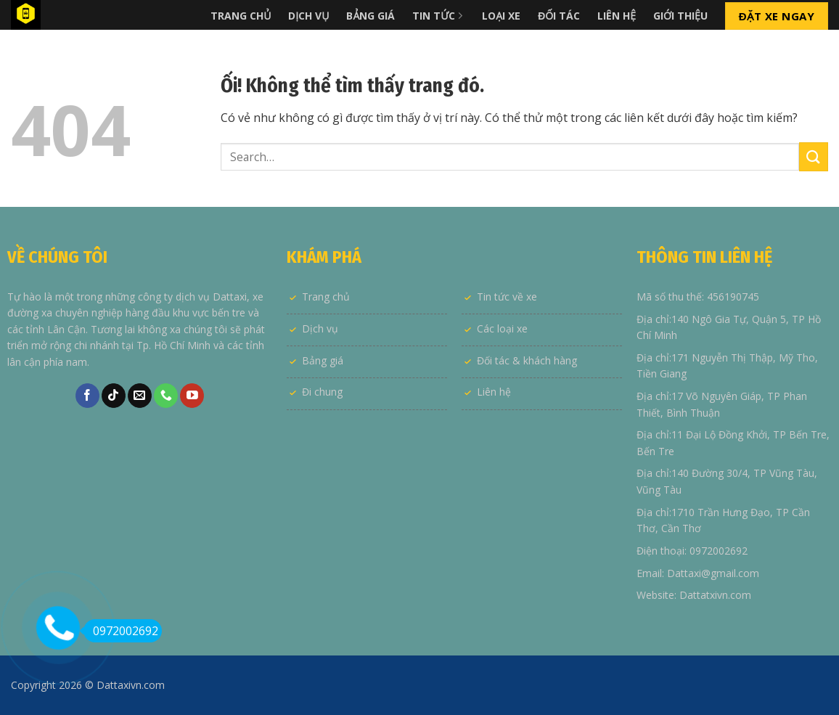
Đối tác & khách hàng (527, 360)
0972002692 (120, 631)
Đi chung (322, 392)
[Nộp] (813, 156)
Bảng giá (322, 360)
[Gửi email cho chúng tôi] (140, 395)
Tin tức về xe (507, 296)
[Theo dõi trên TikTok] (114, 395)
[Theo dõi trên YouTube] (192, 395)
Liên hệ (494, 392)
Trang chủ (326, 296)
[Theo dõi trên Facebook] (87, 395)
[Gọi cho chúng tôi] (166, 395)
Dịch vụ (320, 328)
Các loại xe (502, 328)
